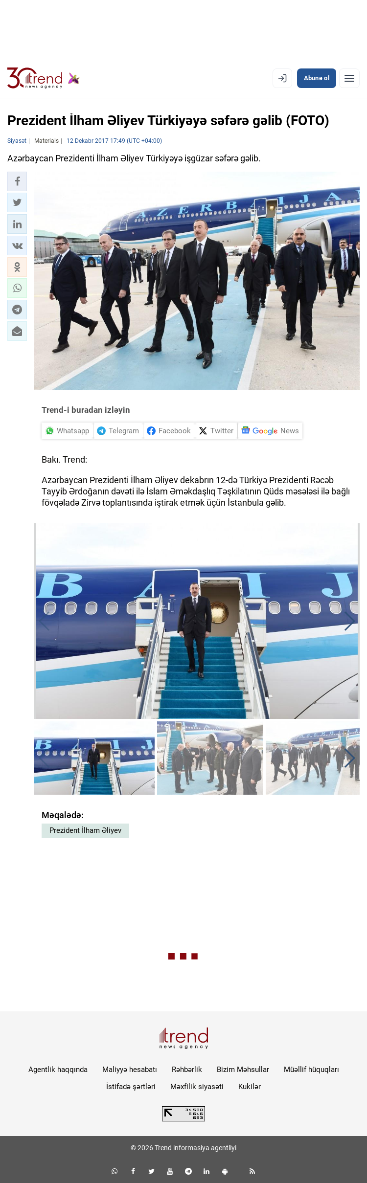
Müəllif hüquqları (311, 1069)
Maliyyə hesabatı (129, 1069)
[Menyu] (349, 78)
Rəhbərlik (187, 1069)
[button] (17, 181)
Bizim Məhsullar (243, 1069)
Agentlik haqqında (58, 1069)
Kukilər (249, 1086)
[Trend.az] (43, 78)
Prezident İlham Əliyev (85, 830)
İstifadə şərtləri (131, 1086)
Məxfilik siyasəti (197, 1086)
